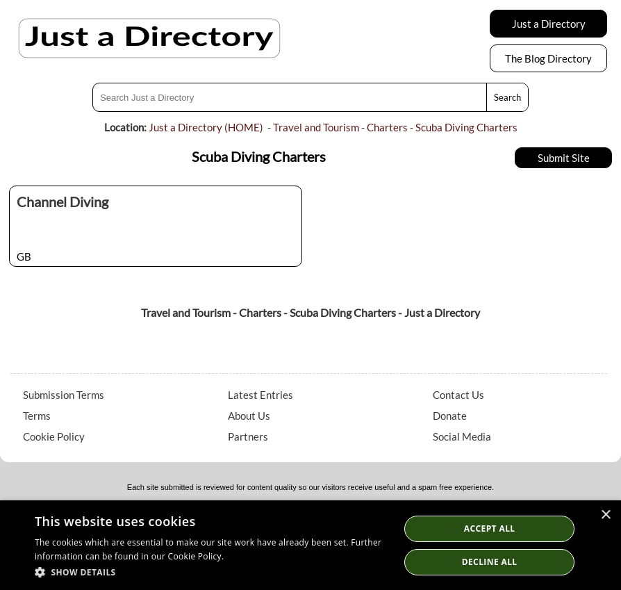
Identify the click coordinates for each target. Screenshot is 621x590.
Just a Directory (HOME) (206, 127)
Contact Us (458, 394)
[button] (212, 572)
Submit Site (564, 157)
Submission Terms (63, 394)
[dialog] (310, 545)
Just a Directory (549, 23)
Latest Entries (260, 394)
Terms (37, 415)
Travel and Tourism (316, 127)
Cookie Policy (54, 436)
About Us (249, 415)
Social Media (462, 436)
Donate (450, 415)
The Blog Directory (548, 58)
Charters (387, 127)
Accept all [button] (489, 528)
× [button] (605, 515)
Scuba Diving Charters (466, 127)
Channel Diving (62, 201)
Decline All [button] (490, 562)
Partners (248, 436)
